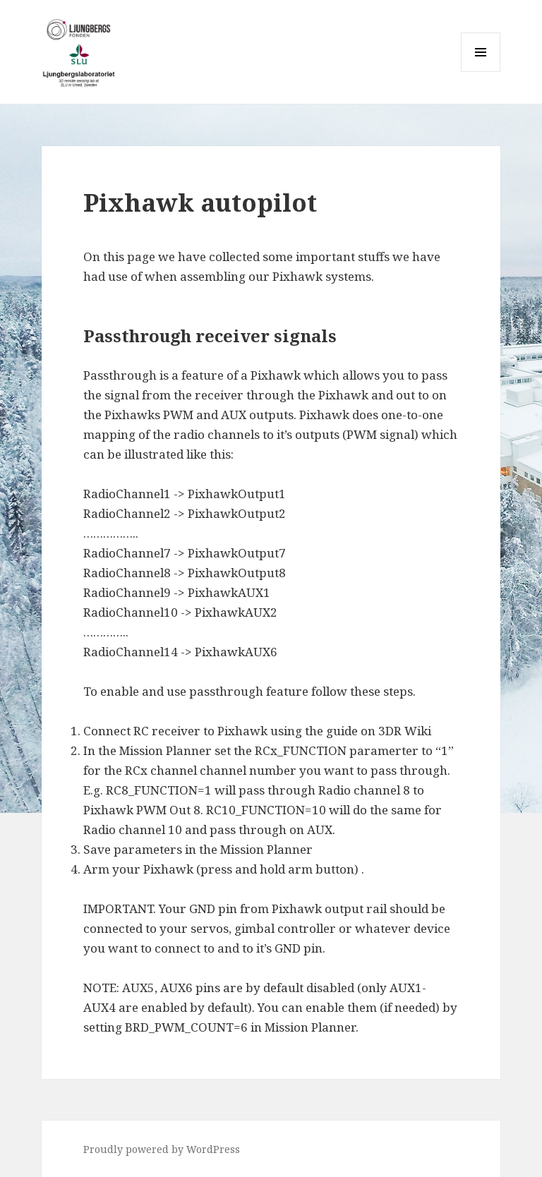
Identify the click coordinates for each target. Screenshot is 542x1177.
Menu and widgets (481, 71)
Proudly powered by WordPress (161, 1149)
